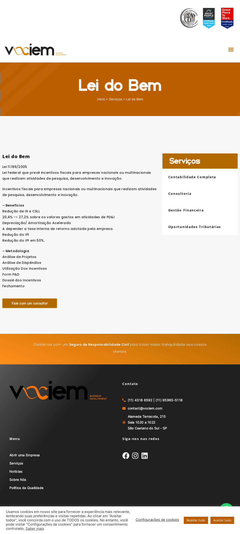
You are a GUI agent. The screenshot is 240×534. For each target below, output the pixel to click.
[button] (230, 49)
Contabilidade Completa (192, 177)
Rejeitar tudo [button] (196, 520)
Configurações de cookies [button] (157, 520)
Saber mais (35, 529)
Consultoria (179, 193)
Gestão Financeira (186, 210)
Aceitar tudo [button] (222, 520)
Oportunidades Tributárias (194, 227)
